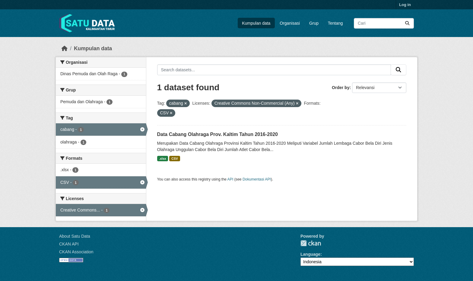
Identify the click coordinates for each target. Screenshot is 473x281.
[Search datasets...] (384, 23)
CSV (174, 158)
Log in (405, 4)
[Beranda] (65, 48)
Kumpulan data (256, 23)
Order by (340, 87)
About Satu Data (74, 236)
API (230, 179)
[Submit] (407, 23)
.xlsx (162, 158)
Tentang (335, 23)
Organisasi (290, 23)
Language (310, 254)
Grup (314, 23)
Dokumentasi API (257, 179)
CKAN (310, 243)
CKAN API (69, 244)
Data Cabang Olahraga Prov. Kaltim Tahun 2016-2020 (217, 134)
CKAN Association (76, 251)
